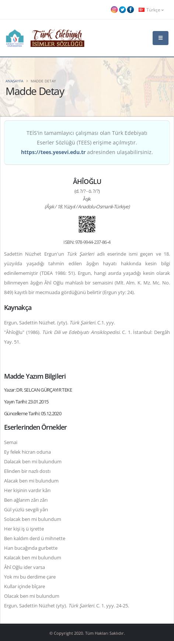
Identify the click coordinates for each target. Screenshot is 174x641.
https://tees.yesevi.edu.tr (53, 152)
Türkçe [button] (151, 10)
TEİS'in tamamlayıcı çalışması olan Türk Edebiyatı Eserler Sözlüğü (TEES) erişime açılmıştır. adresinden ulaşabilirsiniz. (87, 142)
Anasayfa (14, 80)
